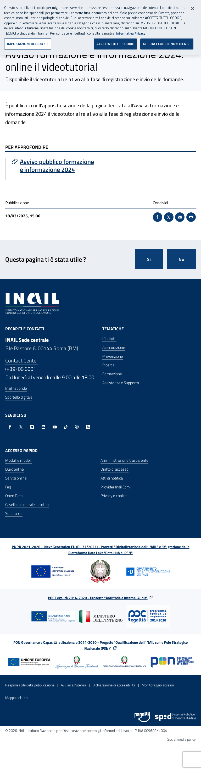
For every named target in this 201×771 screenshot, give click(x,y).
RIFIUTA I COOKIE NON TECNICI (167, 42)
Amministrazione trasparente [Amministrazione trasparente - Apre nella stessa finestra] (124, 460)
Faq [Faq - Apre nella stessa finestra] (8, 487)
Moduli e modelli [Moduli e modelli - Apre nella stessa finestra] (18, 460)
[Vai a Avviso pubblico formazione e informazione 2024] (53, 165)
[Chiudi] (192, 6)
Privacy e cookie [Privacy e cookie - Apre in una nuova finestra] (113, 496)
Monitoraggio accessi (158, 685)
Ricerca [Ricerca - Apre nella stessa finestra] (108, 365)
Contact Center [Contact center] (21, 360)
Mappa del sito (16, 697)
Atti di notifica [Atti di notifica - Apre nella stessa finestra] (111, 478)
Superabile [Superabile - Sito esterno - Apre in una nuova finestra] (14, 513)
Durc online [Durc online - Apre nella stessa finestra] (14, 469)
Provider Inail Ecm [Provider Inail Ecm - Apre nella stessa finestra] (115, 487)
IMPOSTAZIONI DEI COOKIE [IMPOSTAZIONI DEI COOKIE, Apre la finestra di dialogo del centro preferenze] (27, 42)
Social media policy (181, 739)
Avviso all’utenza (73, 685)
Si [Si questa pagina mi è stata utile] (149, 259)
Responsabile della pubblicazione (29, 685)
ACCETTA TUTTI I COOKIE (115, 42)
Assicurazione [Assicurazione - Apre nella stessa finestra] (113, 347)
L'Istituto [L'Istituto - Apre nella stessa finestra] (109, 338)
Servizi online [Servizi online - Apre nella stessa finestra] (16, 478)
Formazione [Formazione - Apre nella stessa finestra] (112, 374)
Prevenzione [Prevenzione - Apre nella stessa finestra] (112, 356)
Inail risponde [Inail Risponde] (16, 388)
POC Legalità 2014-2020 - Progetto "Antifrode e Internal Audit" (98, 598)
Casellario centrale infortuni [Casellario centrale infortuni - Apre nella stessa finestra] (27, 505)
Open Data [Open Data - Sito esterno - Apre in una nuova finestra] (14, 496)
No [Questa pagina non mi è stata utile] (181, 259)
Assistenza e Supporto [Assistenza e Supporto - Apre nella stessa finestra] (120, 383)
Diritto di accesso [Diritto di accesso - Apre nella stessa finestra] (114, 469)
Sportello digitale (18, 397)
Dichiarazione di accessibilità (113, 685)
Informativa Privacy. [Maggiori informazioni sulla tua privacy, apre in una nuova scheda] (131, 31)
